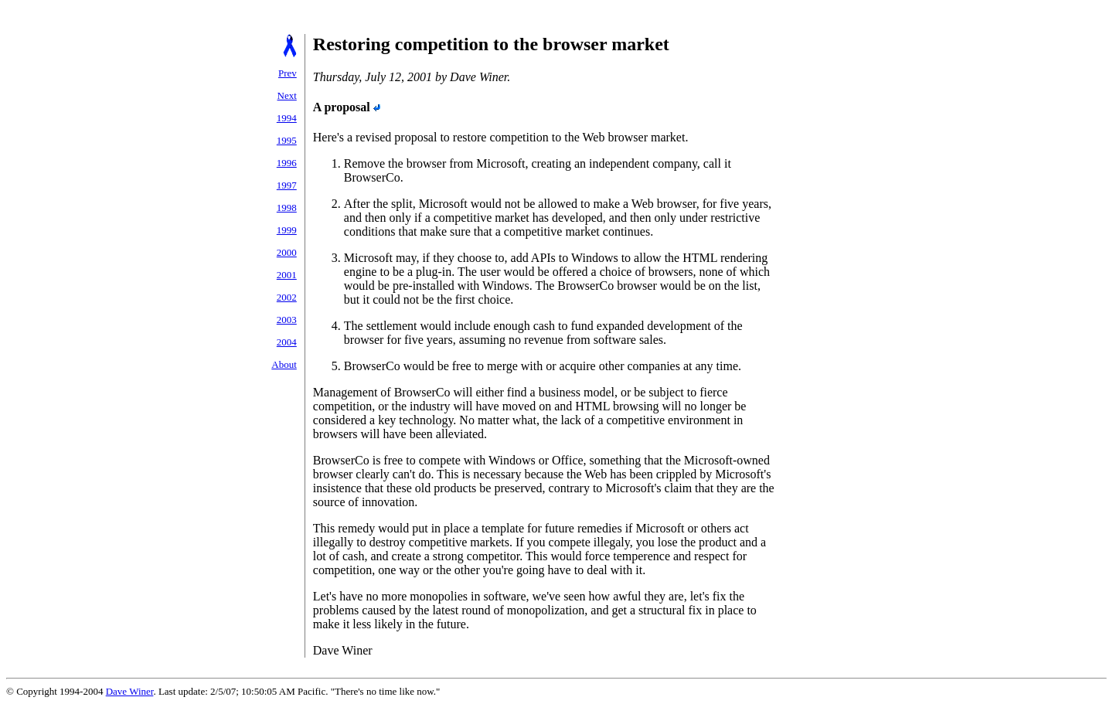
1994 (287, 118)
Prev (287, 73)
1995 (287, 140)
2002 (287, 297)
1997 (287, 185)
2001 (287, 275)
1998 (287, 207)
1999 (287, 230)
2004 (287, 342)
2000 (287, 252)
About (284, 364)
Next (287, 95)
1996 (287, 162)
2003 (287, 319)
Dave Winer (130, 691)
